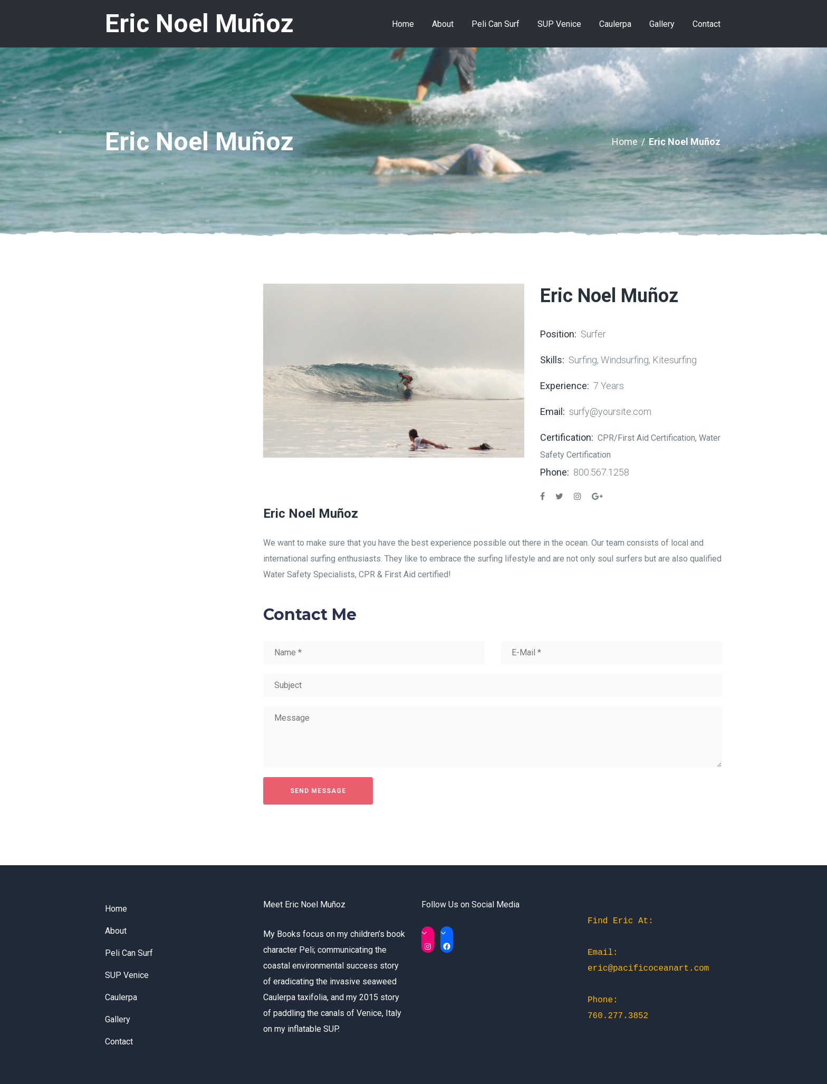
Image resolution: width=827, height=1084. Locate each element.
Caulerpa (121, 997)
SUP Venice (127, 975)
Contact (119, 1042)
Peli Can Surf (129, 953)
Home (625, 141)
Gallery (117, 1019)
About (116, 931)
